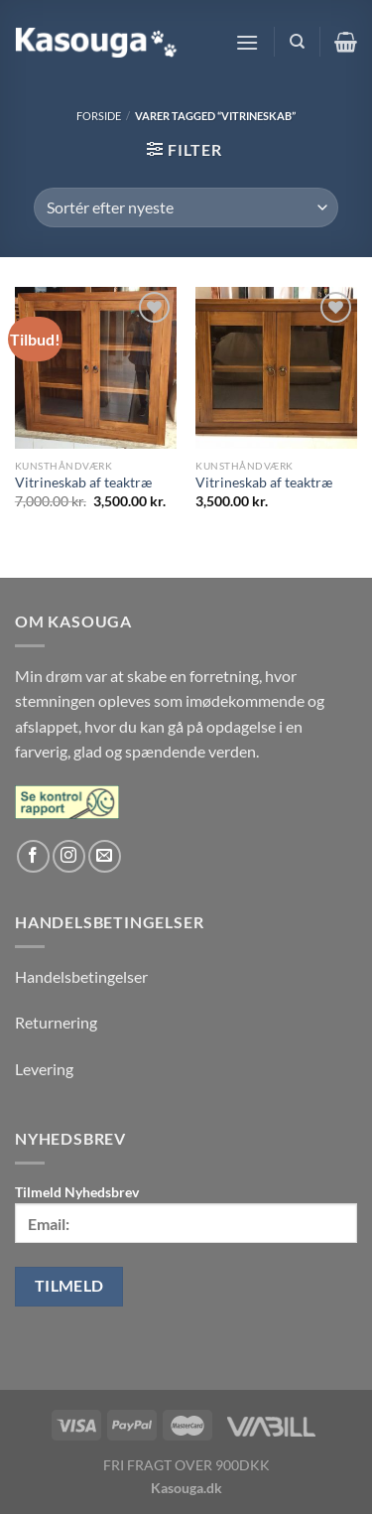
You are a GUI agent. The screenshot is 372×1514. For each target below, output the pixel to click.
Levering (44, 1068)
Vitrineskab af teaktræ (83, 482)
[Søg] (297, 42)
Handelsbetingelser (81, 976)
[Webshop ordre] (185, 207)
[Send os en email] (104, 856)
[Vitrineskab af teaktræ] (96, 368)
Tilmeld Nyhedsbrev (186, 1213)
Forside (98, 115)
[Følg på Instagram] (69, 856)
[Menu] (247, 42)
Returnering (56, 1022)
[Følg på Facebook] (33, 856)
